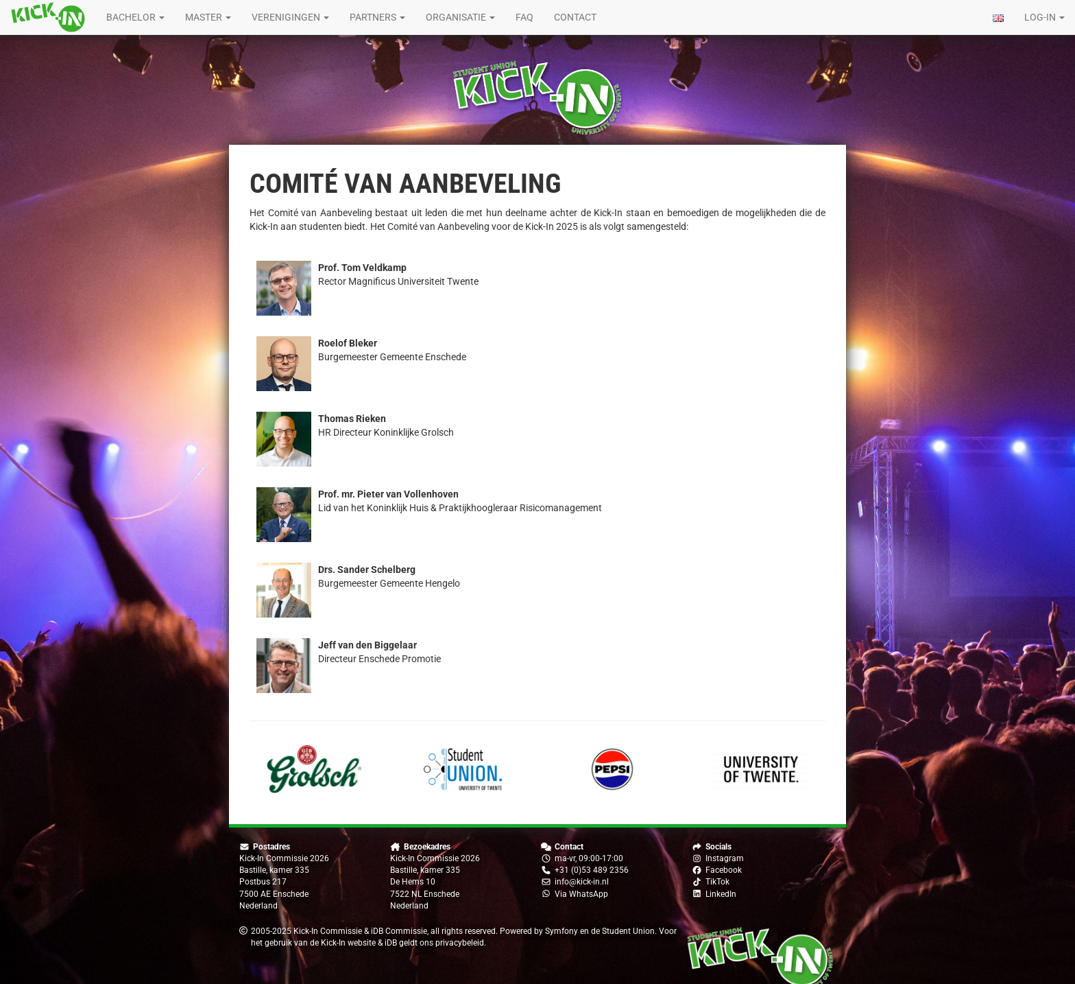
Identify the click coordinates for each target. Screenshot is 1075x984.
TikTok (717, 882)
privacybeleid (459, 943)
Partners (377, 17)
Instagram (724, 858)
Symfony (561, 931)
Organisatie (460, 17)
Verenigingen (290, 17)
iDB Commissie (399, 931)
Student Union (628, 931)
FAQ (524, 17)
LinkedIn (720, 894)
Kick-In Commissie (327, 931)
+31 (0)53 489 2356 (592, 870)
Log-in (1044, 17)
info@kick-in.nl (582, 882)
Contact (575, 17)
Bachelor (135, 17)
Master (208, 17)
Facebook (723, 870)
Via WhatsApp (581, 894)
